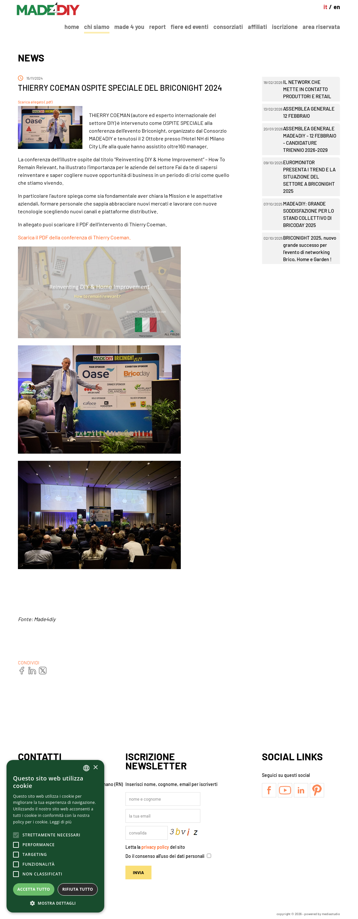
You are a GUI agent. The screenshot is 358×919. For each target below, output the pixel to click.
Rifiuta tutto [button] (77, 889)
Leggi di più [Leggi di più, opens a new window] (61, 822)
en (337, 6)
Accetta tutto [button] (33, 889)
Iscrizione (285, 26)
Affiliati (257, 26)
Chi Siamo (96, 26)
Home (71, 26)
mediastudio (331, 914)
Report (157, 26)
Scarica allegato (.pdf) (35, 102)
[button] (55, 903)
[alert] (55, 836)
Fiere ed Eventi (189, 26)
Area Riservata (321, 26)
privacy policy (155, 847)
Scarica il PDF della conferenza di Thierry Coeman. (74, 237)
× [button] (95, 767)
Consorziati (228, 26)
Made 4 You (129, 26)
